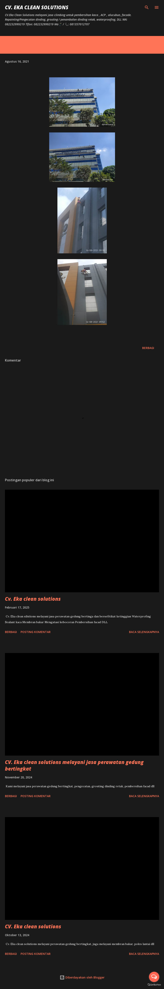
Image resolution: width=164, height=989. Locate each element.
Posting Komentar (36, 632)
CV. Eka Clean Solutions (36, 7)
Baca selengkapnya (144, 632)
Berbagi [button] (148, 348)
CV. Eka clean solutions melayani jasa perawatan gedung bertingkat (74, 765)
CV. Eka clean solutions (33, 926)
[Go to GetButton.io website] (154, 984)
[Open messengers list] (154, 977)
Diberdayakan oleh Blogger (82, 977)
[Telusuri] (146, 7)
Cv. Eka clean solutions (33, 598)
